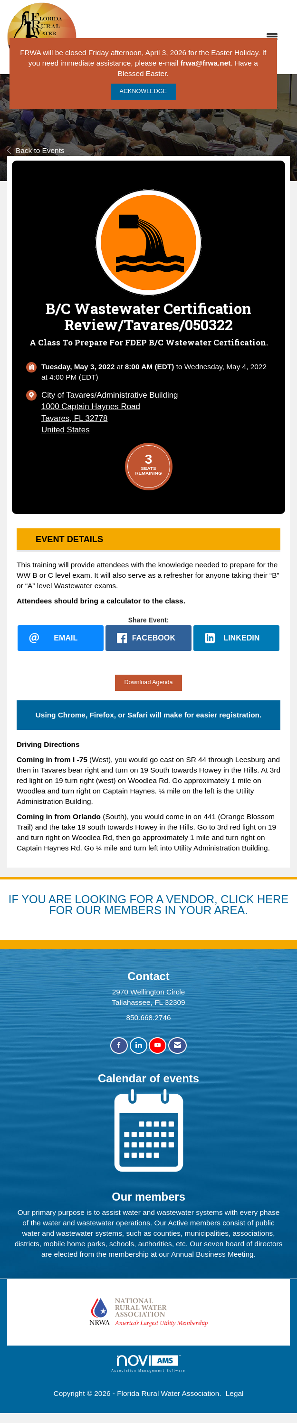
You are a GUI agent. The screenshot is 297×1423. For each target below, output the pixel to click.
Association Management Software (149, 1364)
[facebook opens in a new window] (148, 638)
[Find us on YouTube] (157, 1046)
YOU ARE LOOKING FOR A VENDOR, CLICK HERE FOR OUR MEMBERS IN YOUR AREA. (154, 905)
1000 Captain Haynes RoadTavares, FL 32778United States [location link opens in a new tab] (90, 418)
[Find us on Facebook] (119, 1046)
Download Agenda (148, 682)
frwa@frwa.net (206, 63)
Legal (235, 1394)
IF (15, 899)
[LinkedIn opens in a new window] (236, 638)
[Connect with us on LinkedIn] (138, 1046)
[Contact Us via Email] (177, 1046)
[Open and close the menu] (182, 37)
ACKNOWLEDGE (143, 91)
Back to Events (36, 150)
